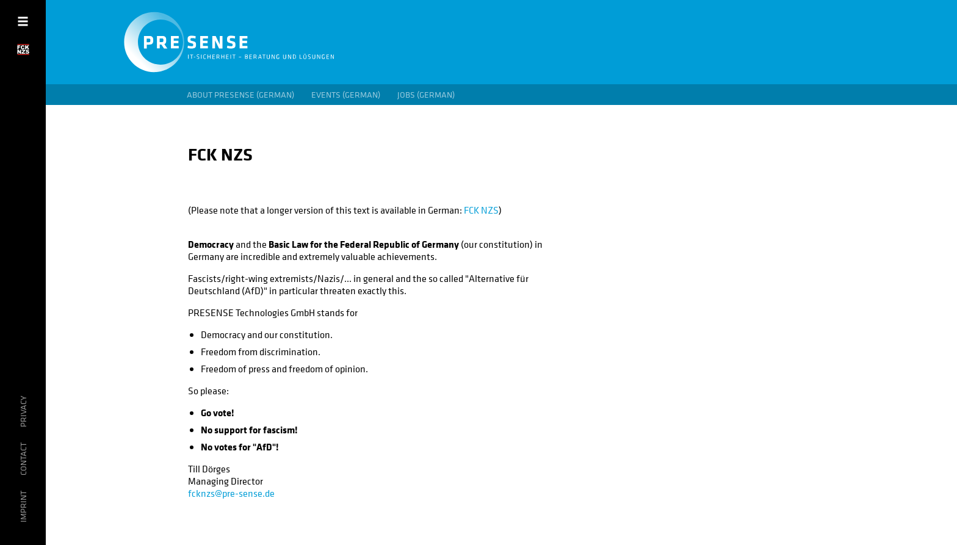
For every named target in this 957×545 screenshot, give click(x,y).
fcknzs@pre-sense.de (231, 493)
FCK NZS (481, 210)
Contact (23, 458)
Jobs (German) (426, 94)
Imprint (23, 506)
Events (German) (345, 94)
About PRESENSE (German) (240, 94)
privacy (23, 411)
